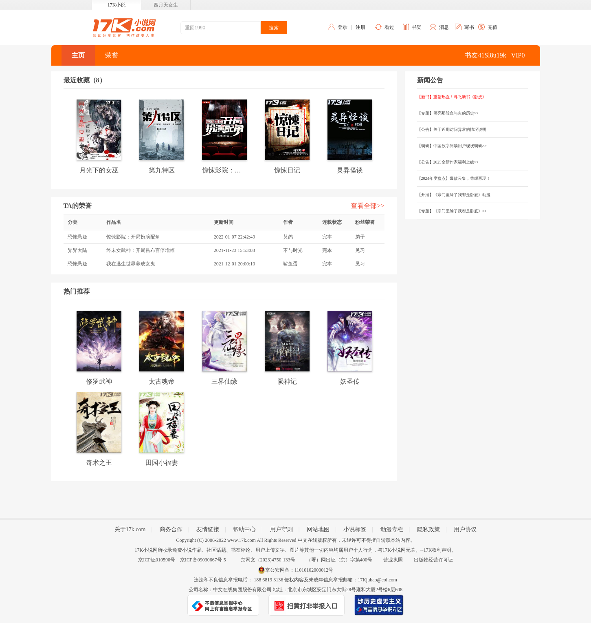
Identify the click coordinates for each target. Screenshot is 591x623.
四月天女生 (166, 5)
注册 (360, 27)
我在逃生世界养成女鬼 (130, 264)
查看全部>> (367, 205)
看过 (389, 27)
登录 (342, 27)
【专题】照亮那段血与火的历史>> (448, 113)
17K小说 (117, 5)
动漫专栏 (391, 529)
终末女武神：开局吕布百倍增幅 (140, 250)
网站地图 (318, 529)
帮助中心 (244, 529)
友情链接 (207, 529)
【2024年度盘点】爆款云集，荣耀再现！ (453, 178)
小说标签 (354, 529)
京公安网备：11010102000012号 (299, 570)
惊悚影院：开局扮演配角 (133, 237)
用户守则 (281, 529)
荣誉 (111, 55)
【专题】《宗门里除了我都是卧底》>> (452, 211)
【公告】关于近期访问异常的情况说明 (451, 129)
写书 (469, 27)
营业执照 (393, 560)
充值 (492, 27)
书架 (417, 27)
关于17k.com (130, 529)
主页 (78, 55)
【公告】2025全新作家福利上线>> (448, 162)
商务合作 (171, 529)
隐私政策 (428, 529)
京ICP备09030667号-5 (203, 560)
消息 (444, 27)
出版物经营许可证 (433, 560)
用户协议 (465, 529)
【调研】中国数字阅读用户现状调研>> (452, 146)
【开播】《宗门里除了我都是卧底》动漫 (453, 194)
